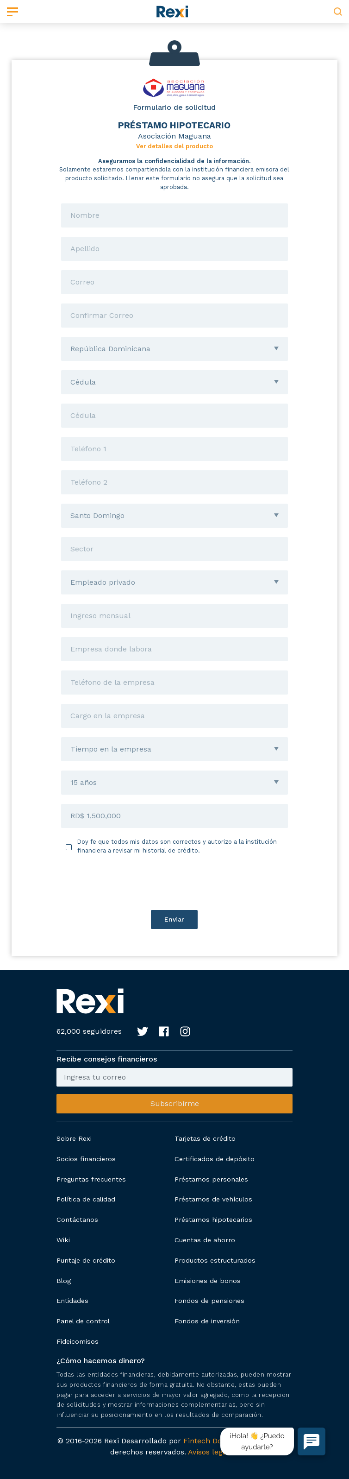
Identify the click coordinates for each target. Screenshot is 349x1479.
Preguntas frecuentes (91, 1179)
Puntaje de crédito (85, 1260)
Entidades (72, 1300)
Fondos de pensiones (209, 1300)
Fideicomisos (77, 1341)
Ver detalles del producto (174, 146)
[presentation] (174, 883)
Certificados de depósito (214, 1159)
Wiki (63, 1240)
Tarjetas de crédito (205, 1138)
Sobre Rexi (74, 1138)
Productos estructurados (215, 1260)
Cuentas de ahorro (204, 1240)
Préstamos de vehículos (213, 1199)
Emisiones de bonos (207, 1280)
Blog (63, 1280)
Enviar (174, 919)
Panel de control (83, 1321)
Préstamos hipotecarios (213, 1219)
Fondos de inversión (207, 1321)
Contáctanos (77, 1219)
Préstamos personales (211, 1179)
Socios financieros (86, 1159)
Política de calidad (85, 1199)
